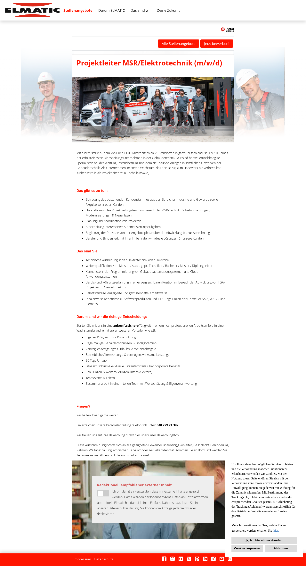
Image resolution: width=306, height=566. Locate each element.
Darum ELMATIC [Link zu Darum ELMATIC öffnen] (111, 10)
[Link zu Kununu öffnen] (230, 558)
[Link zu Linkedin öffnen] (205, 558)
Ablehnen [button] (281, 548)
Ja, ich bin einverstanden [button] (264, 540)
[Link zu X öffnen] (189, 558)
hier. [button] (276, 530)
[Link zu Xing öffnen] (213, 558)
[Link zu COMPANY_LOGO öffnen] (32, 10)
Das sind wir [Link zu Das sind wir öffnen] (141, 10)
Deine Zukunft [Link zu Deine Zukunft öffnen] (168, 10)
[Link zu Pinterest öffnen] (197, 558)
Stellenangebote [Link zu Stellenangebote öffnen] (78, 10)
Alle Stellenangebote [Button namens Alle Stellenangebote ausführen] (178, 43)
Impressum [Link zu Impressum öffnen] (82, 559)
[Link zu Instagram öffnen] (172, 558)
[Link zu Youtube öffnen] (222, 558)
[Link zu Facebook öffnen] (164, 558)
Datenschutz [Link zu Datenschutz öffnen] (103, 559)
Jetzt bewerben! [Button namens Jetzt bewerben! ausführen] (216, 43)
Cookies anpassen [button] (247, 548)
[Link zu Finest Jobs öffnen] (181, 558)
